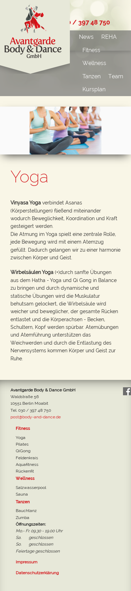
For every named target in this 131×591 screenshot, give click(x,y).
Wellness (94, 63)
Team (115, 76)
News (86, 37)
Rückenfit (25, 471)
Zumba (22, 517)
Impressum (26, 562)
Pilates (22, 444)
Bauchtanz (26, 510)
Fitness (91, 50)
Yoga (21, 437)
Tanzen (91, 76)
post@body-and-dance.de (35, 417)
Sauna (22, 494)
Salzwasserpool (31, 487)
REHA (109, 37)
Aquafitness (27, 464)
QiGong (23, 450)
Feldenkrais (27, 457)
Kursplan (93, 89)
